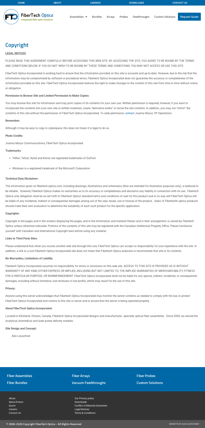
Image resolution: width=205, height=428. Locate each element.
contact (129, 113)
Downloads (136, 2)
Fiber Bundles (17, 382)
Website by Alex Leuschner (184, 424)
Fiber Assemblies (19, 375)
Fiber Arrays (81, 375)
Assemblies (78, 17)
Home (21, 2)
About (57, 2)
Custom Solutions (164, 17)
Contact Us (180, 2)
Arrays (111, 17)
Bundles (97, 17)
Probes (124, 17)
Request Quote (189, 17)
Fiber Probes (146, 375)
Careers (95, 2)
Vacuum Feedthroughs (89, 382)
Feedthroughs (141, 17)
